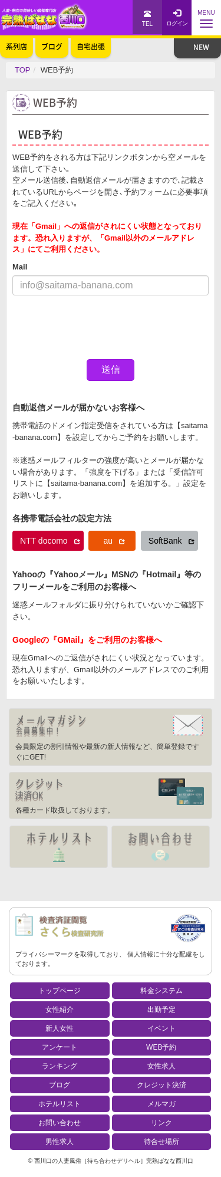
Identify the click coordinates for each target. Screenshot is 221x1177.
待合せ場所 (161, 1141)
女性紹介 (59, 1009)
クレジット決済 (161, 1085)
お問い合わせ (59, 1123)
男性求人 (59, 1141)
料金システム (161, 991)
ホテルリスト (59, 1104)
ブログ (59, 1085)
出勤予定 (161, 1009)
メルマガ (161, 1104)
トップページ (59, 991)
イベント (161, 1028)
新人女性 (59, 1028)
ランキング (59, 1066)
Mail (19, 266)
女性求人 (161, 1066)
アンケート (59, 1047)
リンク (161, 1123)
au (113, 540)
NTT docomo (50, 540)
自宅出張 (91, 46)
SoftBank (171, 540)
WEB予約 (161, 1047)
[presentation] (102, 327)
